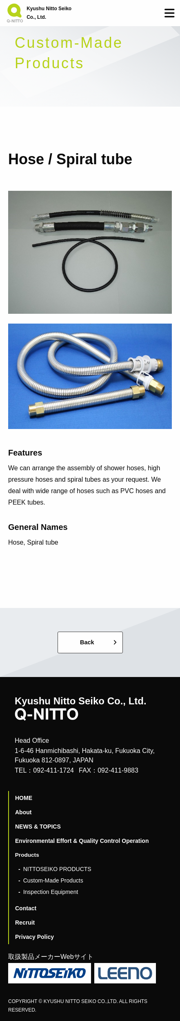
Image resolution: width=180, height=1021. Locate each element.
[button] (169, 13)
